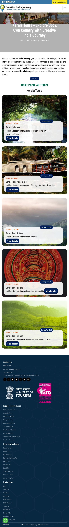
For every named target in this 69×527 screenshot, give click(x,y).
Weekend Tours (7, 465)
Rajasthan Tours (8, 448)
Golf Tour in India (8, 475)
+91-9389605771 (7, 372)
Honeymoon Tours (8, 420)
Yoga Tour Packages (9, 440)
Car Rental (6, 496)
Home (21, 40)
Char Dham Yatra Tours (9, 430)
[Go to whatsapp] (5, 520)
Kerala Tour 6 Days (14, 287)
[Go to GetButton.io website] (5, 524)
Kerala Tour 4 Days (14, 233)
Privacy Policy (7, 513)
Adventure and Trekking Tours (11, 436)
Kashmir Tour (7, 461)
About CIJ (6, 489)
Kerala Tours (6, 451)
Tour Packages (32, 40)
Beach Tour (6, 468)
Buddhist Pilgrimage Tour (10, 458)
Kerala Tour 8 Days (14, 335)
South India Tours (8, 426)
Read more (35, 79)
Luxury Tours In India (9, 423)
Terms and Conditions (9, 520)
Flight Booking (7, 503)
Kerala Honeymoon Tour (16, 181)
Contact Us (6, 509)
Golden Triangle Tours (9, 410)
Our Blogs (6, 493)
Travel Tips (6, 506)
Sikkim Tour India (8, 471)
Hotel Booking (7, 499)
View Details (12, 138)
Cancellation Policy (8, 516)
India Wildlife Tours (8, 416)
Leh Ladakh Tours (8, 433)
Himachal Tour (7, 455)
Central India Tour (8, 478)
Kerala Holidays (13, 127)
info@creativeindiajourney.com (12, 369)
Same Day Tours (7, 413)
